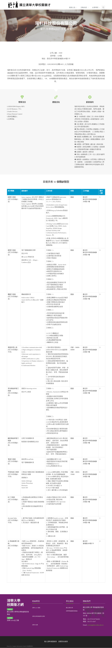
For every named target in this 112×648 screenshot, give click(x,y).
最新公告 (72, 7)
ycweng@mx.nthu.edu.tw (96, 625)
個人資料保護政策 (50, 641)
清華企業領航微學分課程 (38, 616)
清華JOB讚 (35, 625)
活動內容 (84, 7)
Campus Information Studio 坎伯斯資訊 (22, 646)
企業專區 (95, 7)
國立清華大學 (69, 607)
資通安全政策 (63, 641)
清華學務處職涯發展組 (71, 611)
